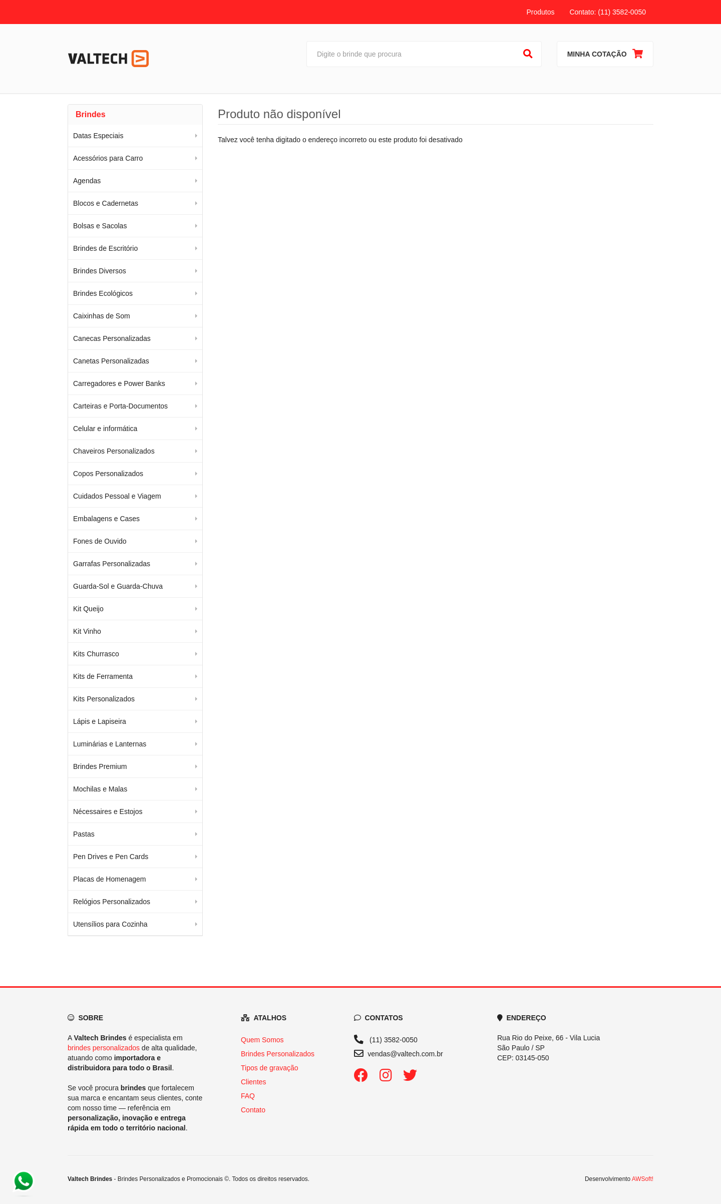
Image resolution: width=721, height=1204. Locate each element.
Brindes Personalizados (277, 1054)
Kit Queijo (88, 609)
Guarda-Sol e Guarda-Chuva (118, 586)
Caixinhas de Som (101, 316)
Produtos (540, 12)
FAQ (248, 1096)
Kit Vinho (87, 631)
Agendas (87, 181)
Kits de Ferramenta (103, 676)
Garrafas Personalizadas (111, 564)
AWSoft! (642, 1178)
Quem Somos (262, 1040)
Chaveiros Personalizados (114, 451)
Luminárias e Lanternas (109, 744)
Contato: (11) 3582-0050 (607, 12)
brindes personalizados (104, 1048)
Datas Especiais (98, 136)
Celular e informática (105, 429)
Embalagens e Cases (106, 519)
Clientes (253, 1082)
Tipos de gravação (269, 1068)
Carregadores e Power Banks (119, 383)
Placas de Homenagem (109, 879)
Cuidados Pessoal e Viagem (117, 496)
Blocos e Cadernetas (105, 203)
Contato (253, 1110)
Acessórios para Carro (108, 158)
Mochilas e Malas (100, 789)
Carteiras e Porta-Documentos (120, 406)
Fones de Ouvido (100, 541)
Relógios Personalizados (111, 902)
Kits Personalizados (104, 699)
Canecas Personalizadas (112, 338)
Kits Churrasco (96, 654)
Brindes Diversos (99, 271)
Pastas (84, 834)
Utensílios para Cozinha (110, 924)
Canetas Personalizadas (111, 361)
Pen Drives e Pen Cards (110, 857)
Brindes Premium (100, 766)
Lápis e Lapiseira (99, 721)
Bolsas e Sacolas (100, 226)
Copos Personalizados (108, 474)
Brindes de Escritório (105, 248)
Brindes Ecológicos (103, 293)
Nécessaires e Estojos (108, 812)
